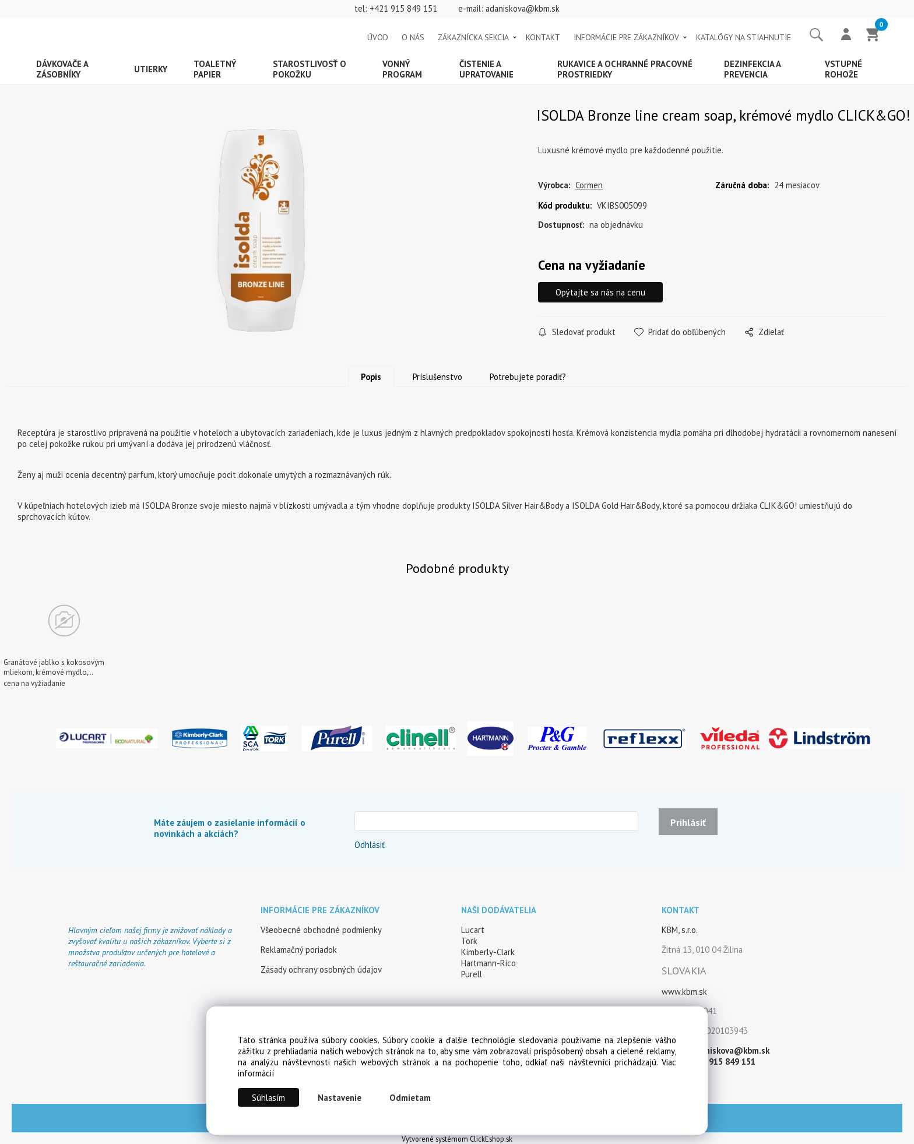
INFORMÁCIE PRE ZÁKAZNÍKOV (626, 37)
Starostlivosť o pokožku (309, 69)
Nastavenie (339, 1097)
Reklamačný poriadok (299, 949)
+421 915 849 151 (403, 8)
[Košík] (873, 35)
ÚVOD (377, 37)
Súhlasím (268, 1097)
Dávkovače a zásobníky (62, 69)
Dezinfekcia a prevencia (752, 69)
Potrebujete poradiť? (528, 376)
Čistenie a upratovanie (486, 69)
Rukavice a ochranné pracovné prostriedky (624, 69)
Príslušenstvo (437, 376)
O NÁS (413, 37)
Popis (371, 376)
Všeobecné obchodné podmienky (321, 929)
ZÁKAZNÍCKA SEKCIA (473, 37)
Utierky (150, 69)
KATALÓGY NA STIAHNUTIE (743, 37)
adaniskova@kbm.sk (523, 8)
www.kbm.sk (684, 991)
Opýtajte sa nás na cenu (600, 292)
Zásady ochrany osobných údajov (321, 969)
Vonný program (402, 69)
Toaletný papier (215, 69)
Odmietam (410, 1097)
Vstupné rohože (843, 69)
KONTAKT (543, 37)
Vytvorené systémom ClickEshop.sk (457, 1138)
